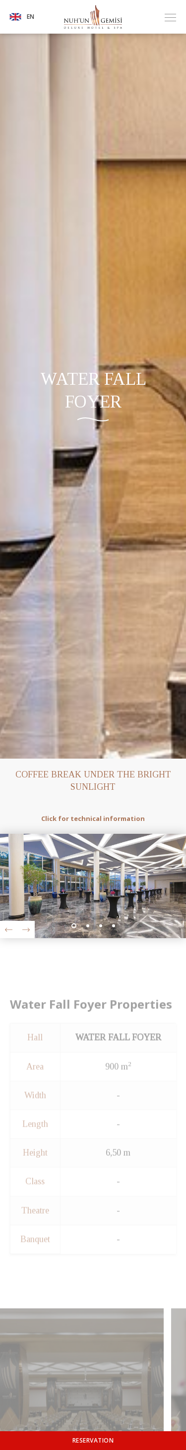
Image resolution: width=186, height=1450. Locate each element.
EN (22, 16)
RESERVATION (93, 1440)
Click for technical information (93, 818)
